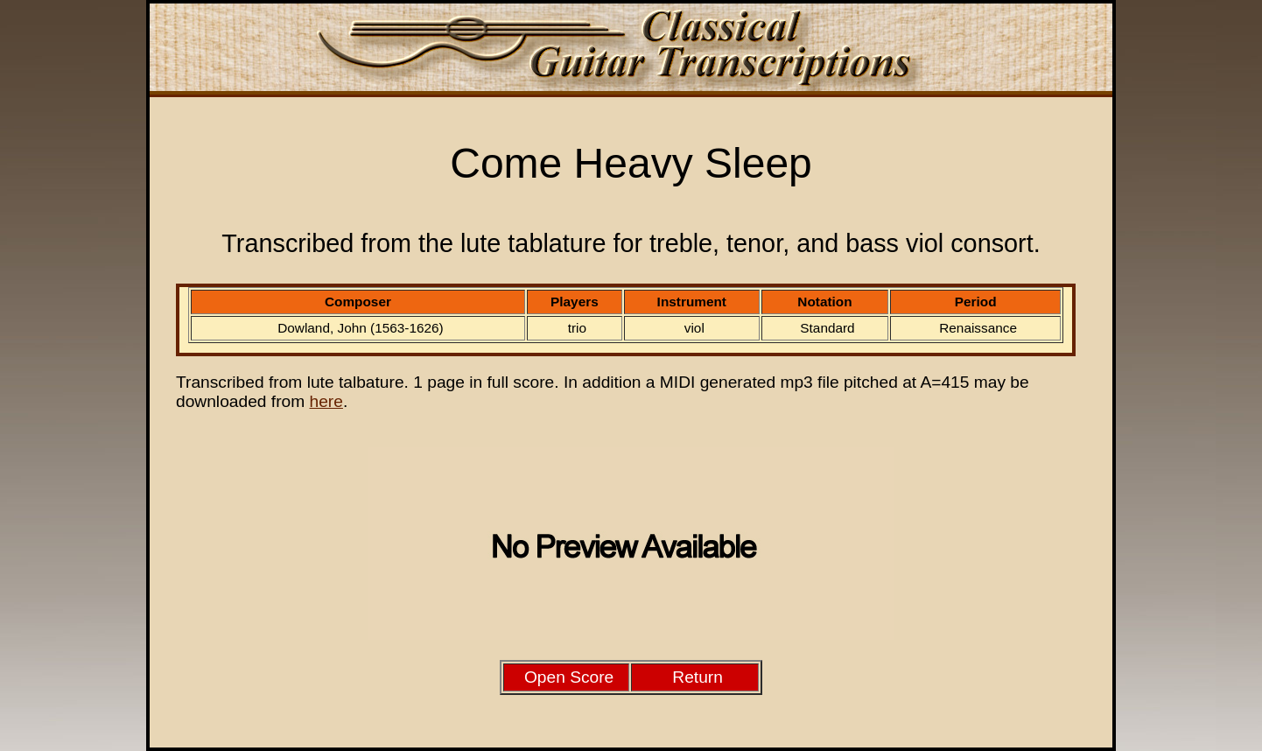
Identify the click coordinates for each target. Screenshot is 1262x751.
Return (697, 677)
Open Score (568, 677)
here (326, 401)
